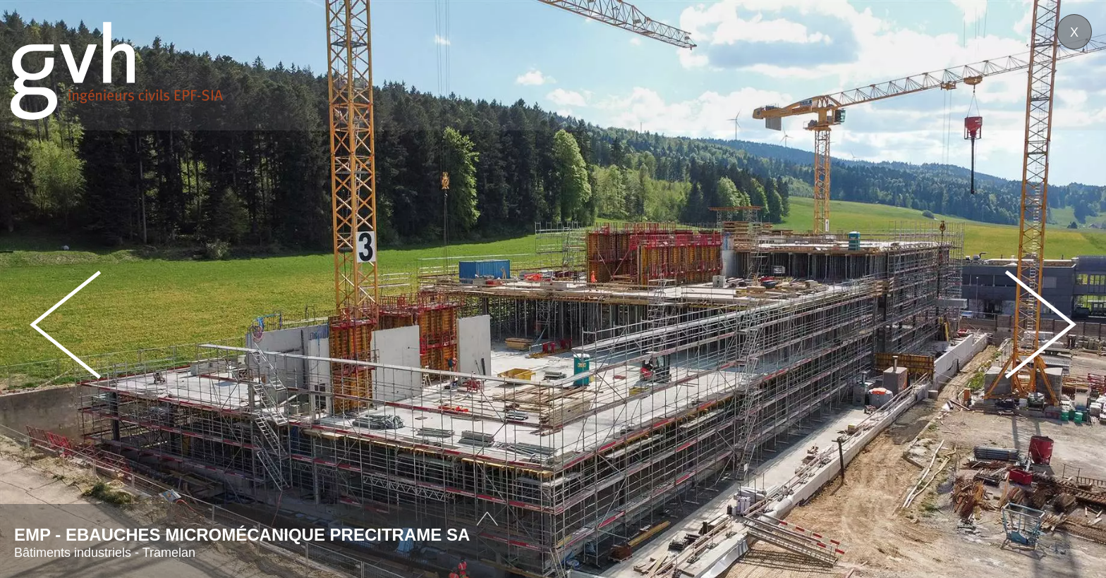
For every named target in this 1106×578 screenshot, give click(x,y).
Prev (66, 324)
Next (1040, 324)
